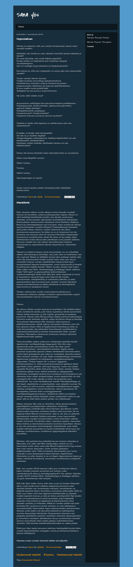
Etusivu (21, 27)
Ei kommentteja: (53, 197)
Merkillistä (23, 202)
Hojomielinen (24, 38)
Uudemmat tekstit (29, 554)
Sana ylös (28, 14)
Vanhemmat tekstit (69, 554)
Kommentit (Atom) (31, 560)
